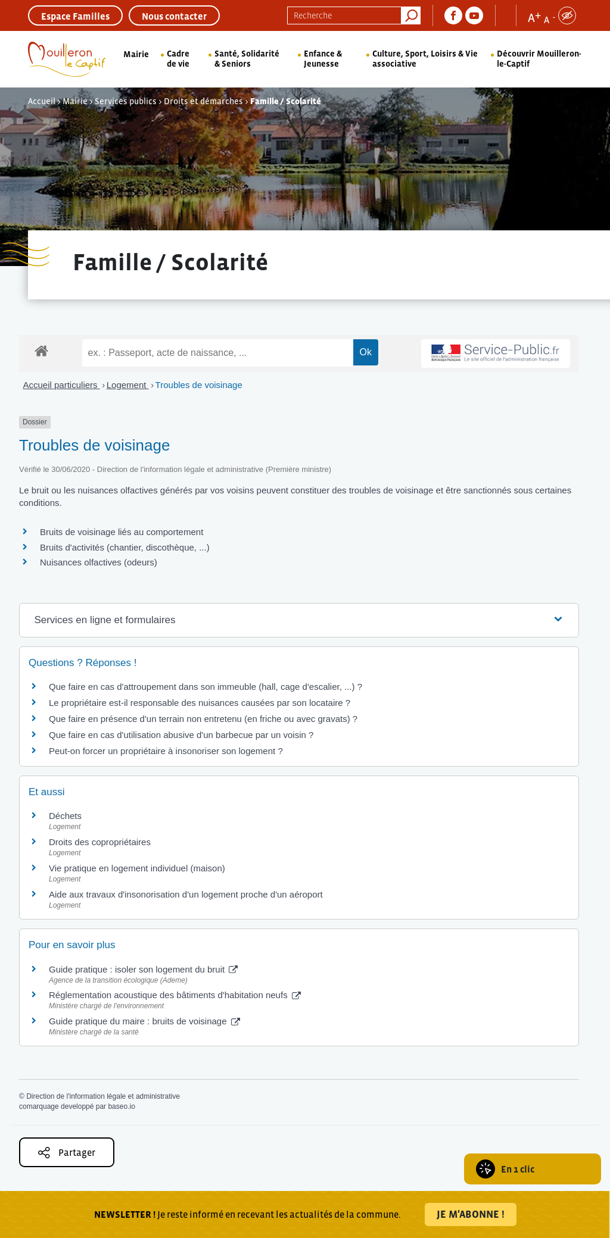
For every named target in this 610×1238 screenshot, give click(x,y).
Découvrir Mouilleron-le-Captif (539, 58)
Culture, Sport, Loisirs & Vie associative (425, 58)
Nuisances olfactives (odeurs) (98, 562)
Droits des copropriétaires (100, 842)
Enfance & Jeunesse (323, 58)
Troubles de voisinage (198, 385)
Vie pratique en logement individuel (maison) (137, 868)
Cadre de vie (178, 58)
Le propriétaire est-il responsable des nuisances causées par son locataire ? (199, 703)
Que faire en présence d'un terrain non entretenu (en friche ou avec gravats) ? (203, 719)
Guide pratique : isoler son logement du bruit (143, 969)
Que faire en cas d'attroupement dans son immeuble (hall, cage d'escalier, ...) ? (205, 686)
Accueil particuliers (61, 385)
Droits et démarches (203, 101)
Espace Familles (75, 16)
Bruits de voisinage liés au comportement (121, 532)
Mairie (136, 54)
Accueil (41, 101)
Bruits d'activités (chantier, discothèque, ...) (125, 547)
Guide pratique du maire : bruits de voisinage (144, 1021)
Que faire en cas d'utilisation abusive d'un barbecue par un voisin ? (181, 735)
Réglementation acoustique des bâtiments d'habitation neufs (175, 995)
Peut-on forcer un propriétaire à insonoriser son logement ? (166, 751)
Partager (66, 1152)
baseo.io (121, 1106)
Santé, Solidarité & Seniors (246, 58)
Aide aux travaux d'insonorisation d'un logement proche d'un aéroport (186, 894)
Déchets (65, 816)
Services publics (126, 101)
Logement (128, 385)
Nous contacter (174, 16)
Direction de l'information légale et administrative (103, 1096)
